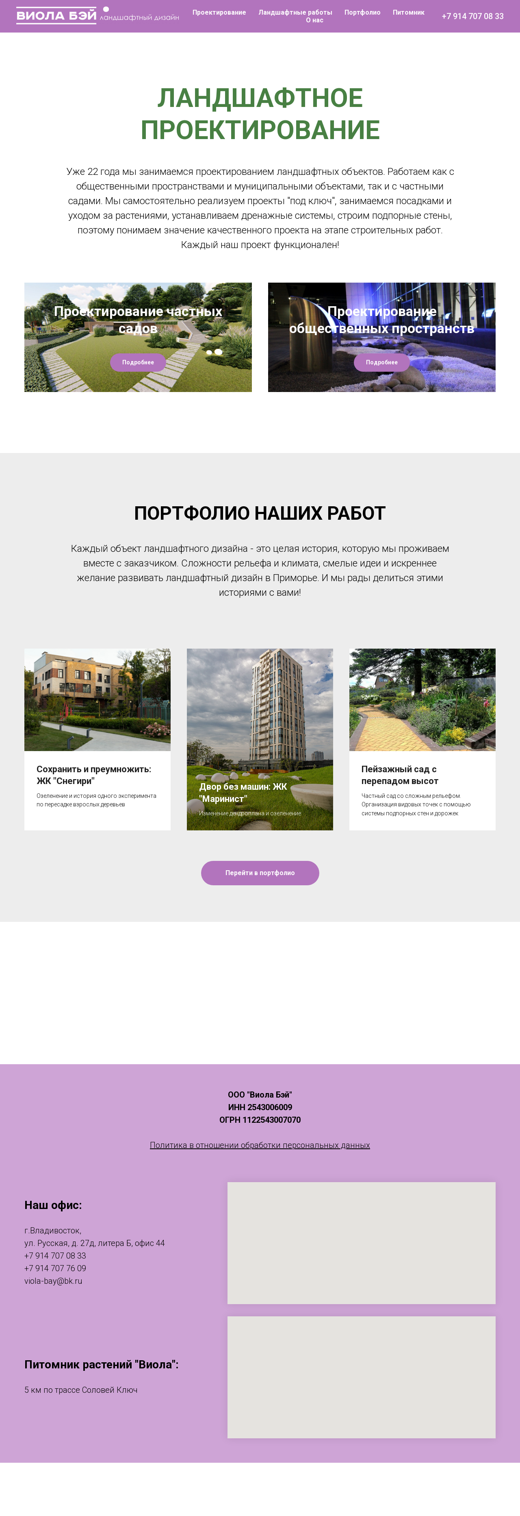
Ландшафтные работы (295, 12)
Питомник (409, 12)
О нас (314, 20)
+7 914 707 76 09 (55, 1321)
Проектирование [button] (219, 12)
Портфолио (362, 12)
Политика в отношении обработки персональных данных (260, 1198)
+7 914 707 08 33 (473, 16)
